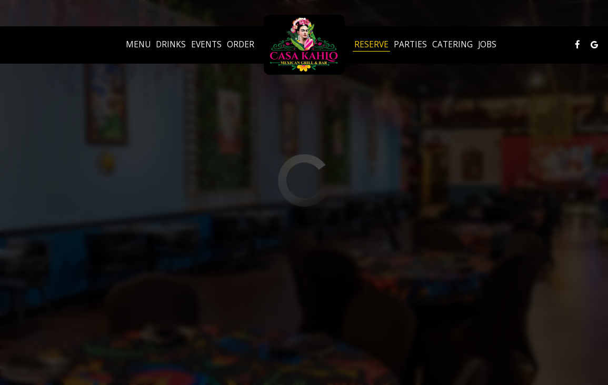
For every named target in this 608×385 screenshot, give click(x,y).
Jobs (487, 44)
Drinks (171, 44)
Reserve (371, 44)
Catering (452, 44)
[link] (304, 45)
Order (240, 44)
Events (206, 44)
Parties (410, 44)
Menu (138, 44)
